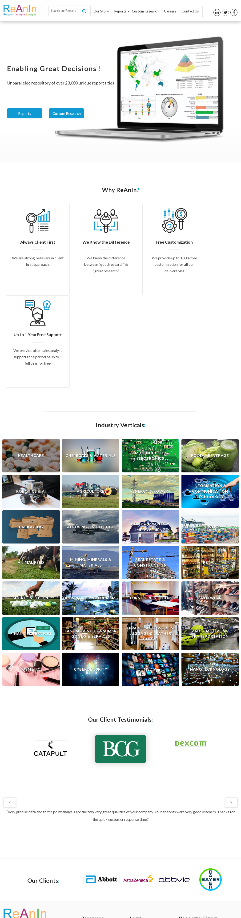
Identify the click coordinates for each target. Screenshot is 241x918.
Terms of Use (140, 846)
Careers (170, 11)
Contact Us (190, 11)
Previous (10, 710)
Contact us (89, 869)
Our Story (101, 11)
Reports (122, 11)
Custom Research (145, 11)
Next (231, 710)
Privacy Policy (140, 838)
